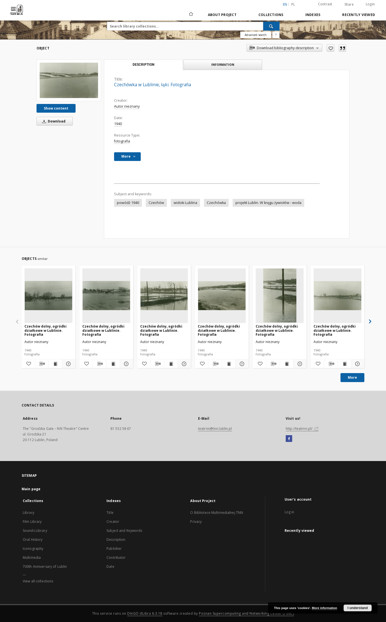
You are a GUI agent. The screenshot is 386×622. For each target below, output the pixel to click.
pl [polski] (293, 4)
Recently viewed (358, 14)
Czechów (156, 202)
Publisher (114, 548)
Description (115, 539)
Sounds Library (35, 530)
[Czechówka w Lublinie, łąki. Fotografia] (69, 80)
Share (349, 4)
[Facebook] (289, 438)
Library (28, 512)
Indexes (313, 14)
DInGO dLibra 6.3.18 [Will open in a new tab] (144, 613)
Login (370, 4)
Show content (56, 108)
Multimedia (32, 557)
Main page (31, 489)
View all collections (38, 581)
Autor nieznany (127, 106)
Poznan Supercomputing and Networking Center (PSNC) (246, 613)
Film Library (32, 521)
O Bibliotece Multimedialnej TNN (216, 512)
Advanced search (256, 35)
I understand (358, 608)
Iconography (33, 548)
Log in (289, 512)
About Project (222, 14)
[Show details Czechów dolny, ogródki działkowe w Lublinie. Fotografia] (67, 363)
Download (52, 121)
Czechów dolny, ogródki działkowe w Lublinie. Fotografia (45, 330)
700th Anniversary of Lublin (45, 566)
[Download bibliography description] (41, 363)
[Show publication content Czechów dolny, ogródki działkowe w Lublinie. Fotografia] (55, 363)
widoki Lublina (185, 202)
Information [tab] (222, 64)
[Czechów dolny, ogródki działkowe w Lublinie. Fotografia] (48, 296)
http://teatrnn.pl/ (302, 428)
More (352, 377)
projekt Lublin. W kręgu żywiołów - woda (268, 202)
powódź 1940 (128, 202)
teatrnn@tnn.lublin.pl (215, 428)
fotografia (122, 141)
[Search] (271, 26)
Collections (270, 14)
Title (109, 512)
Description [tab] (143, 65)
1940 (118, 123)
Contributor (116, 557)
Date (110, 566)
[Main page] (190, 14)
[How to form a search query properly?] (276, 34)
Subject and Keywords (124, 530)
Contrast (325, 4)
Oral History (32, 539)
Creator (112, 521)
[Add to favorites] (330, 48)
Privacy (196, 521)
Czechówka (216, 202)
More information (324, 608)
